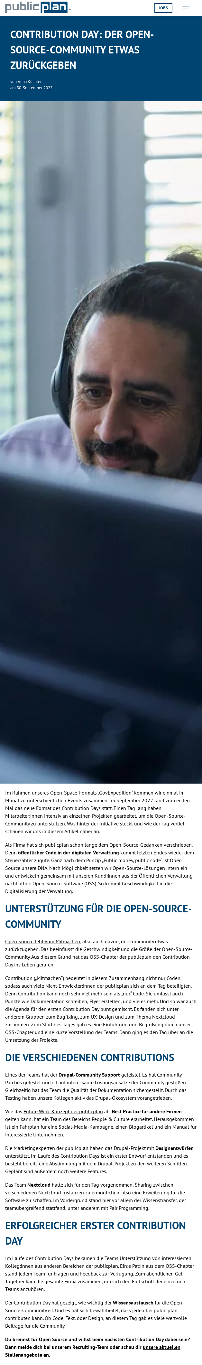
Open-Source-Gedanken (135, 845)
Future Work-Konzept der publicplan (63, 1111)
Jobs (163, 8)
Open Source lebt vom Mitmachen (42, 941)
